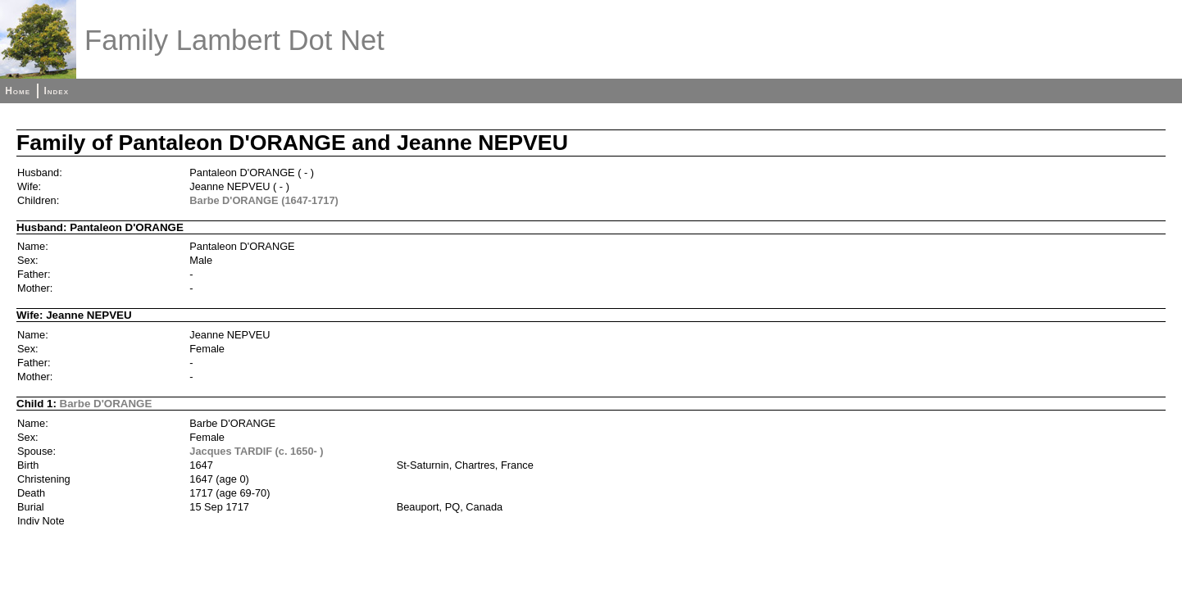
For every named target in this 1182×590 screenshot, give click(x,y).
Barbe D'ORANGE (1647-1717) (264, 200)
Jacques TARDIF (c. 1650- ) (256, 451)
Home (17, 91)
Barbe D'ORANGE (106, 403)
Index (56, 91)
